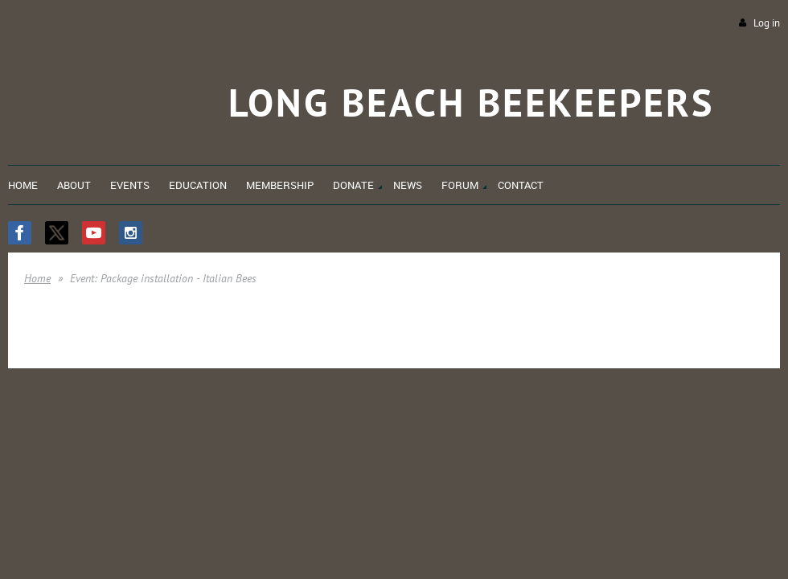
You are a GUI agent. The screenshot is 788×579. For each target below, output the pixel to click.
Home (37, 278)
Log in (766, 23)
